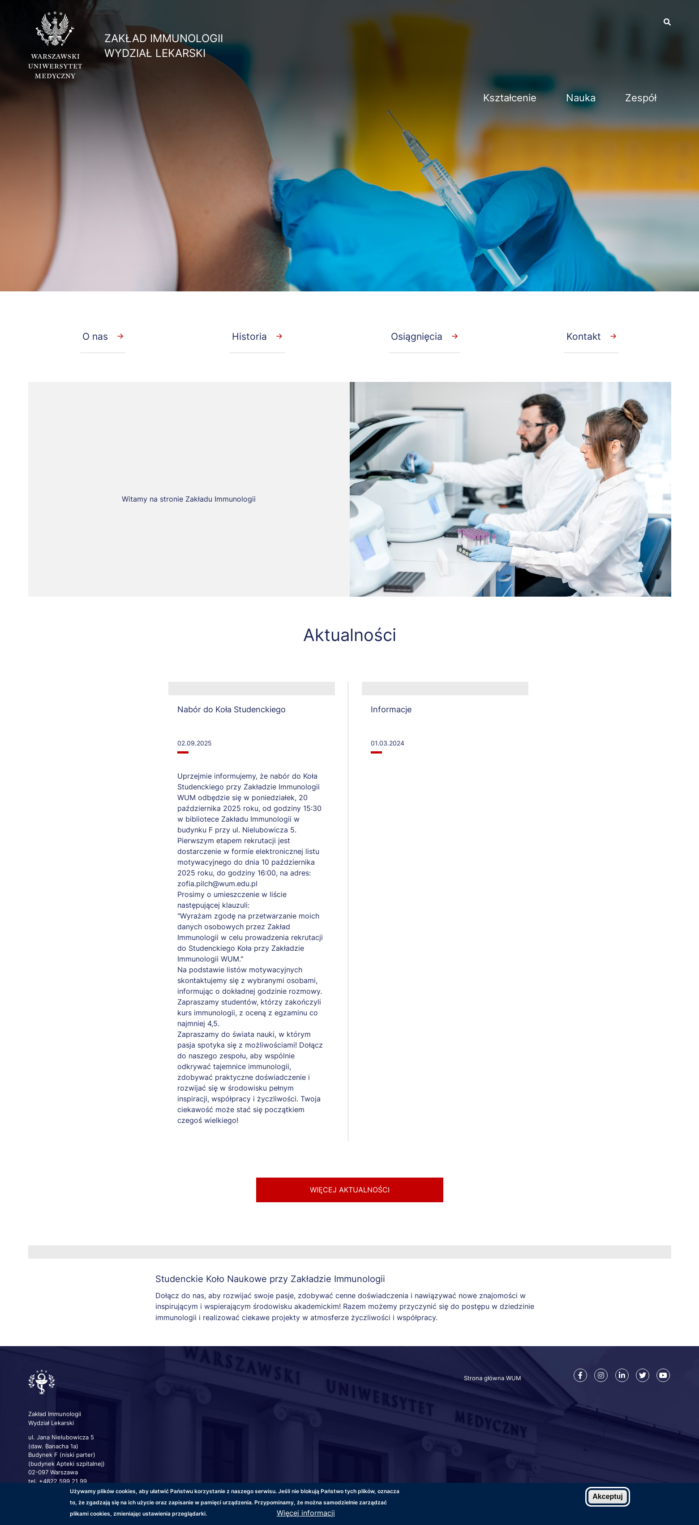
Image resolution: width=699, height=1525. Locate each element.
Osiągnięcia (416, 336)
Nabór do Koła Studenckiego (231, 709)
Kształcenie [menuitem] (509, 98)
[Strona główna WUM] (55, 75)
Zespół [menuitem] (640, 98)
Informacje (391, 709)
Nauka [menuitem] (581, 98)
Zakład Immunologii (163, 38)
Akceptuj (607, 1496)
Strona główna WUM (492, 1378)
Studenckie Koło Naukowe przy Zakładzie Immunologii (270, 1279)
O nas (95, 336)
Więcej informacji (306, 1512)
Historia (249, 336)
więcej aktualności (350, 1189)
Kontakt (583, 336)
